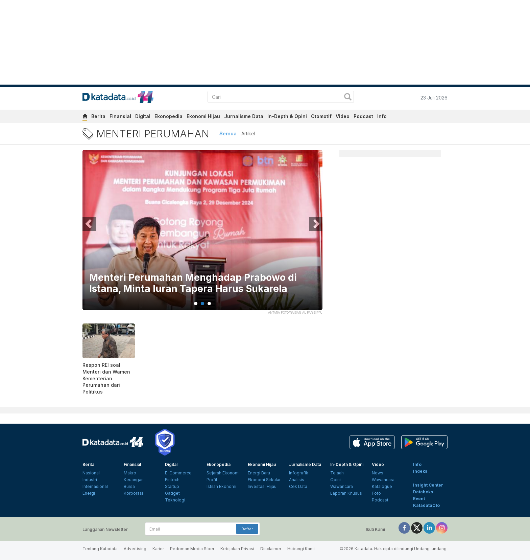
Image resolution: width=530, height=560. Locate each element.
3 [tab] (209, 303)
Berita (98, 116)
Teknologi (175, 499)
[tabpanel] (202, 234)
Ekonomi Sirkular (264, 479)
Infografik (298, 472)
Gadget (172, 493)
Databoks (423, 491)
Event (419, 498)
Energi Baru (259, 472)
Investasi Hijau (262, 486)
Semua (228, 133)
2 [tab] (202, 303)
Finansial (120, 116)
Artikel (248, 133)
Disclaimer (270, 548)
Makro (130, 472)
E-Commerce (178, 472)
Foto (376, 493)
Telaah (337, 472)
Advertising (135, 548)
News (377, 472)
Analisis (296, 479)
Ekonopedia (168, 116)
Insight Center (428, 485)
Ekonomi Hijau (203, 116)
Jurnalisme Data (243, 116)
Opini (335, 479)
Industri (89, 479)
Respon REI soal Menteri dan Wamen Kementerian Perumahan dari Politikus (106, 378)
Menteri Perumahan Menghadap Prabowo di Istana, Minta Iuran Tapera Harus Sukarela (193, 283)
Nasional (91, 472)
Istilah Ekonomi (221, 486)
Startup (172, 486)
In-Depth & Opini (287, 116)
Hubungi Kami (301, 548)
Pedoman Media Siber (192, 548)
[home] (84, 117)
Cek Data (298, 486)
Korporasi (133, 493)
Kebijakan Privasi (237, 548)
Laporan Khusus (346, 493)
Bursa (129, 486)
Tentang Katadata (100, 548)
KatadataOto (426, 505)
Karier (158, 548)
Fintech (172, 479)
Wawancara (341, 486)
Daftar (247, 529)
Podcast (363, 116)
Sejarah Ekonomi (223, 472)
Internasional (95, 486)
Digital (142, 116)
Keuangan (134, 479)
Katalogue (382, 486)
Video (343, 116)
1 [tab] (195, 303)
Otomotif (321, 116)
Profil (212, 479)
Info (382, 116)
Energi (88, 493)
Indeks (420, 471)
